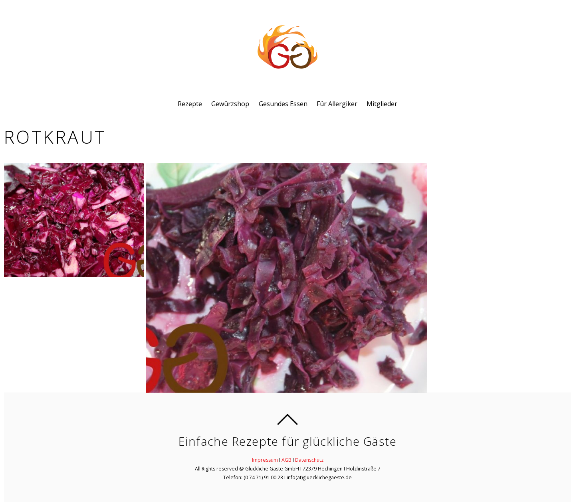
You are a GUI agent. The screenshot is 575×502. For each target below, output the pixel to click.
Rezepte (190, 103)
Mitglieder (382, 103)
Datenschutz (309, 460)
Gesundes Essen (283, 103)
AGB (286, 460)
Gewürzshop (230, 103)
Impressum (265, 460)
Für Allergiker (337, 103)
